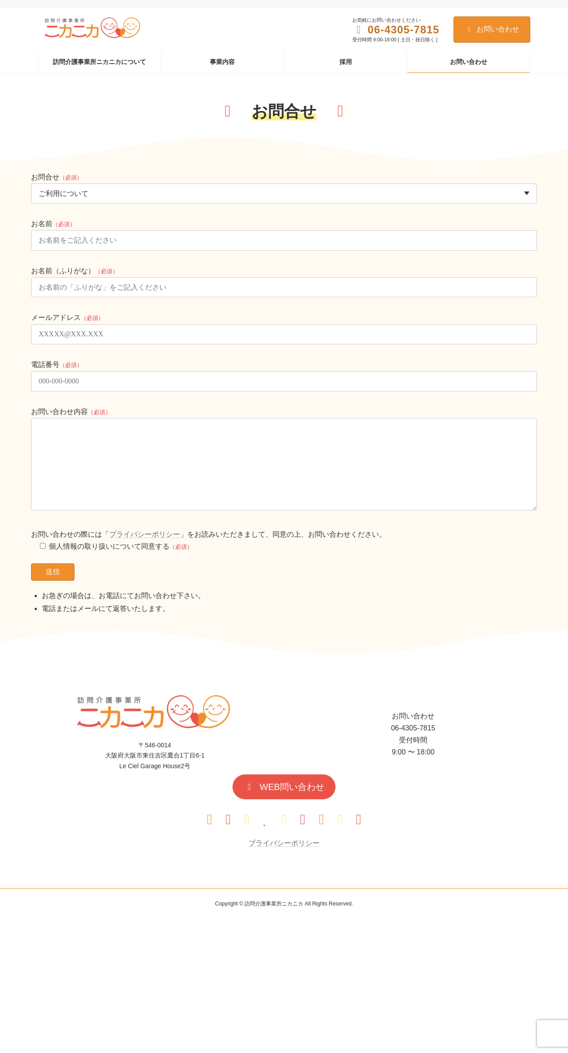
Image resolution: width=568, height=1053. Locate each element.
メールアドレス (67, 317)
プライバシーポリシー (144, 534)
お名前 (53, 223)
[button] (284, 786)
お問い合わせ (492, 29)
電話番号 (57, 364)
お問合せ (57, 177)
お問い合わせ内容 (71, 411)
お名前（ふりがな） (74, 271)
